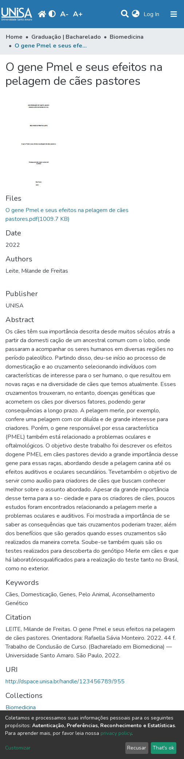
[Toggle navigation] (174, 14)
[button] (135, 14)
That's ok (163, 747)
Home (14, 37)
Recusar (136, 747)
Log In (152, 14)
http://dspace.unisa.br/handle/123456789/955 (65, 681)
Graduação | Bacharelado (66, 37)
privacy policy (116, 733)
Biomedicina (127, 37)
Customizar (18, 747)
